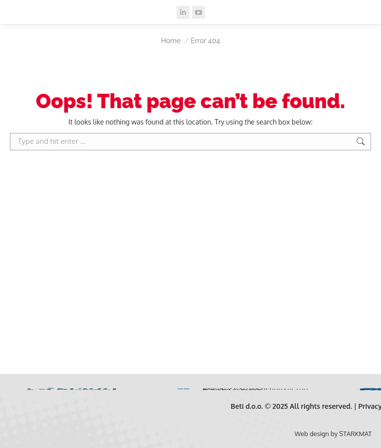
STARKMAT (355, 434)
